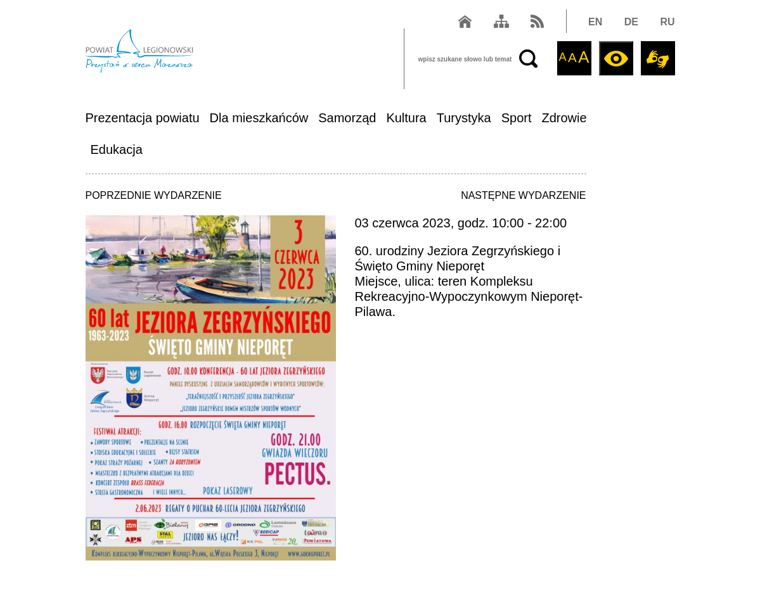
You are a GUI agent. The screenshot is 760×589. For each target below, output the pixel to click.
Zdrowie (564, 118)
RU (667, 21)
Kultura (406, 118)
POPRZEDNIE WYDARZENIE (154, 195)
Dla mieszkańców (259, 118)
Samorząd (347, 118)
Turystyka (464, 118)
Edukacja (117, 149)
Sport (516, 118)
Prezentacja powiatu (143, 118)
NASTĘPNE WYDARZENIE (523, 195)
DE (631, 21)
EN (595, 21)
